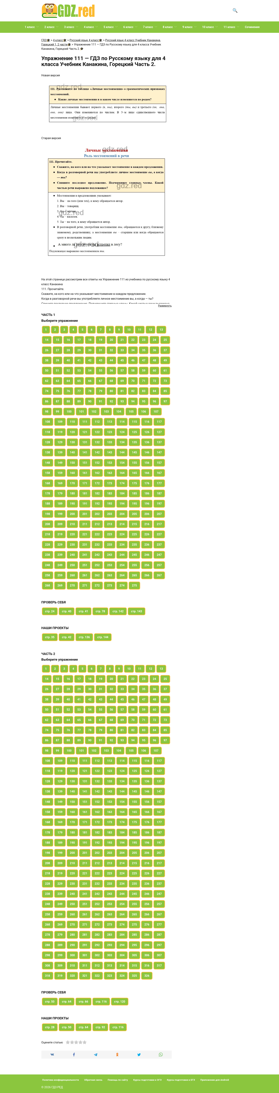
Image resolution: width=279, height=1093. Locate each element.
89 (79, 401)
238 (47, 554)
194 (122, 503)
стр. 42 (66, 637)
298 (47, 955)
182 (97, 493)
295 (134, 945)
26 (46, 350)
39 (57, 360)
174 (122, 483)
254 (122, 565)
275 (134, 585)
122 (97, 432)
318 (47, 975)
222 (97, 534)
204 (122, 514)
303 (109, 955)
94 (132, 401)
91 (100, 401)
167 (159, 473)
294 (122, 945)
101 (81, 411)
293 (109, 945)
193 (109, 503)
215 (134, 524)
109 (59, 421)
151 (84, 462)
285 (134, 934)
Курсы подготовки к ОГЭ (147, 1079)
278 (47, 934)
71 (143, 381)
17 (79, 340)
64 (68, 381)
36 (154, 350)
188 (47, 503)
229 (59, 544)
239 (59, 554)
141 (84, 452)
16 (68, 340)
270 (72, 585)
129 (59, 442)
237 (159, 544)
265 (134, 575)
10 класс (208, 27)
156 (146, 462)
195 (134, 503)
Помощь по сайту (118, 1079)
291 (84, 945)
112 (97, 421)
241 (84, 554)
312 (97, 965)
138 (47, 452)
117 (159, 421)
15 (57, 340)
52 (68, 370)
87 (57, 401)
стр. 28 (49, 1027)
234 (122, 544)
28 (68, 350)
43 (100, 360)
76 (68, 391)
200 (72, 514)
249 (59, 565)
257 (159, 565)
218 (47, 534)
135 (134, 442)
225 (134, 534)
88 (68, 401)
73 (165, 381)
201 (84, 514)
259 (59, 575)
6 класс (128, 27)
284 (122, 934)
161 (84, 473)
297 (159, 945)
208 (47, 524)
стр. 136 (84, 637)
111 (84, 421)
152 (97, 462)
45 (122, 360)
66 (89, 381)
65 (79, 381)
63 (57, 381)
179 (59, 493)
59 (143, 370)
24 (154, 340)
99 (57, 411)
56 (111, 370)
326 (146, 975)
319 (59, 975)
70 (132, 381)
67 (100, 381)
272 (97, 585)
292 (97, 945)
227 (159, 534)
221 (84, 534)
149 (59, 462)
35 (143, 350)
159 (59, 473)
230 (72, 544)
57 (122, 370)
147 (159, 452)
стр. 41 (83, 611)
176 (146, 483)
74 (46, 391)
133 (109, 442)
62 (46, 381)
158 (47, 473)
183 (109, 493)
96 (154, 401)
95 (143, 401)
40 (68, 360)
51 (57, 370)
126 (146, 432)
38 (46, 360)
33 (122, 350)
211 (84, 524)
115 (134, 421)
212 (97, 524)
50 (46, 370)
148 (47, 462)
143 (109, 452)
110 (72, 421)
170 (72, 483)
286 (146, 934)
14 (46, 340)
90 (89, 401)
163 (109, 473)
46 (132, 360)
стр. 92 (100, 1027)
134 (122, 442)
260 (72, 575)
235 (134, 544)
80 (111, 391)
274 (122, 585)
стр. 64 (66, 1001)
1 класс (30, 27)
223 (109, 534)
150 (72, 462)
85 (165, 391)
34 (132, 350)
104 (118, 411)
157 (159, 462)
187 (159, 493)
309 (59, 965)
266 (146, 575)
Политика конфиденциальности (60, 1079)
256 (146, 565)
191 (84, 503)
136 (146, 442)
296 (146, 945)
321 (84, 975)
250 (72, 565)
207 (159, 514)
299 (59, 955)
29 (79, 350)
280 (72, 934)
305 (134, 955)
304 (122, 955)
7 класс (148, 27)
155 (134, 462)
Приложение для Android (214, 1079)
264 (122, 575)
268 (47, 585)
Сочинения (252, 27)
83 (143, 391)
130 (72, 442)
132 (97, 442)
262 (97, 575)
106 (143, 411)
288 (47, 945)
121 (84, 432)
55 (100, 370)
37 (165, 350)
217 (159, 524)
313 (109, 965)
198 (47, 514)
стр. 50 (49, 1001)
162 (97, 473)
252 (97, 565)
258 (47, 575)
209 (59, 524)
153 (109, 462)
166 (146, 473)
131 (84, 442)
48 (154, 360)
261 (84, 575)
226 (146, 534)
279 (59, 934)
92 (111, 401)
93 (122, 401)
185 (134, 493)
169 (59, 483)
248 (47, 565)
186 (146, 493)
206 (146, 514)
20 (111, 340)
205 (134, 514)
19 (100, 340)
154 (122, 462)
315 (134, 965)
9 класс (187, 27)
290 (72, 945)
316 (146, 965)
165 (134, 473)
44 (111, 360)
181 (84, 493)
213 (109, 524)
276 (146, 924)
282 (97, 934)
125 (134, 432)
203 (109, 514)
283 (109, 934)
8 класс (168, 27)
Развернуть (165, 305)
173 (109, 483)
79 (100, 391)
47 (143, 360)
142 (97, 452)
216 (146, 524)
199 (59, 514)
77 (79, 391)
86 (46, 401)
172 (97, 483)
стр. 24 (49, 611)
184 (122, 493)
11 (139, 329)
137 (159, 442)
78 (89, 391)
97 (165, 401)
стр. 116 (101, 1001)
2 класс (49, 27)
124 (122, 432)
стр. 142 (118, 611)
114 (122, 421)
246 (146, 554)
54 (89, 370)
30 (89, 350)
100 (69, 411)
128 (47, 442)
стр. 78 (100, 611)
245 (134, 554)
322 (97, 975)
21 (122, 340)
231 (84, 544)
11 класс (229, 27)
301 (84, 955)
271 (84, 585)
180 (72, 493)
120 (72, 432)
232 (97, 544)
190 (72, 503)
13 (161, 329)
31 (100, 350)
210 (72, 524)
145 (134, 452)
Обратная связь (93, 1079)
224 (122, 534)
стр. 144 (102, 637)
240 (72, 554)
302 (97, 955)
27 (57, 350)
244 (122, 554)
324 (122, 975)
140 (72, 452)
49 (165, 360)
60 (154, 370)
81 (122, 391)
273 (109, 585)
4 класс (89, 27)
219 (59, 534)
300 (72, 955)
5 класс (109, 27)
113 (109, 421)
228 (47, 544)
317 (159, 965)
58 (132, 370)
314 (122, 965)
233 (109, 544)
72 (154, 381)
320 (72, 975)
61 (165, 370)
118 (47, 432)
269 (59, 585)
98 (46, 411)
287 (159, 934)
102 (93, 411)
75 (57, 391)
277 (159, 924)
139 (59, 452)
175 (134, 483)
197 (159, 503)
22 (132, 340)
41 (79, 360)
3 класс (69, 27)
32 (111, 350)
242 (97, 554)
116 (146, 421)
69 (122, 381)
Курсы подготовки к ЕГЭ (181, 1079)
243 (109, 554)
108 (47, 421)
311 (84, 965)
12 (150, 329)
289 (59, 945)
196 (146, 503)
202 (97, 514)
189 (59, 503)
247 (159, 554)
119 (59, 432)
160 (72, 473)
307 (159, 955)
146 (146, 452)
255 (134, 565)
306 (146, 955)
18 (89, 340)
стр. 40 (66, 611)
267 (159, 575)
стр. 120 (119, 1001)
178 (47, 493)
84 (154, 391)
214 (122, 524)
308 (47, 965)
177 (159, 483)
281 (84, 934)
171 (84, 483)
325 (134, 975)
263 (109, 575)
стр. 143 (136, 611)
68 (111, 381)
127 (159, 432)
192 (97, 503)
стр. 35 (49, 637)
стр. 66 (83, 1001)
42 (89, 360)
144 (122, 452)
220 (72, 534)
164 (122, 473)
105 (131, 411)
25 (165, 340)
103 (106, 411)
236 (146, 544)
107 (156, 411)
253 (109, 565)
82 (132, 391)
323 (109, 975)
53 (79, 370)
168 (47, 483)
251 (84, 565)
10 (128, 329)
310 (72, 965)
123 (109, 432)
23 (143, 340)
